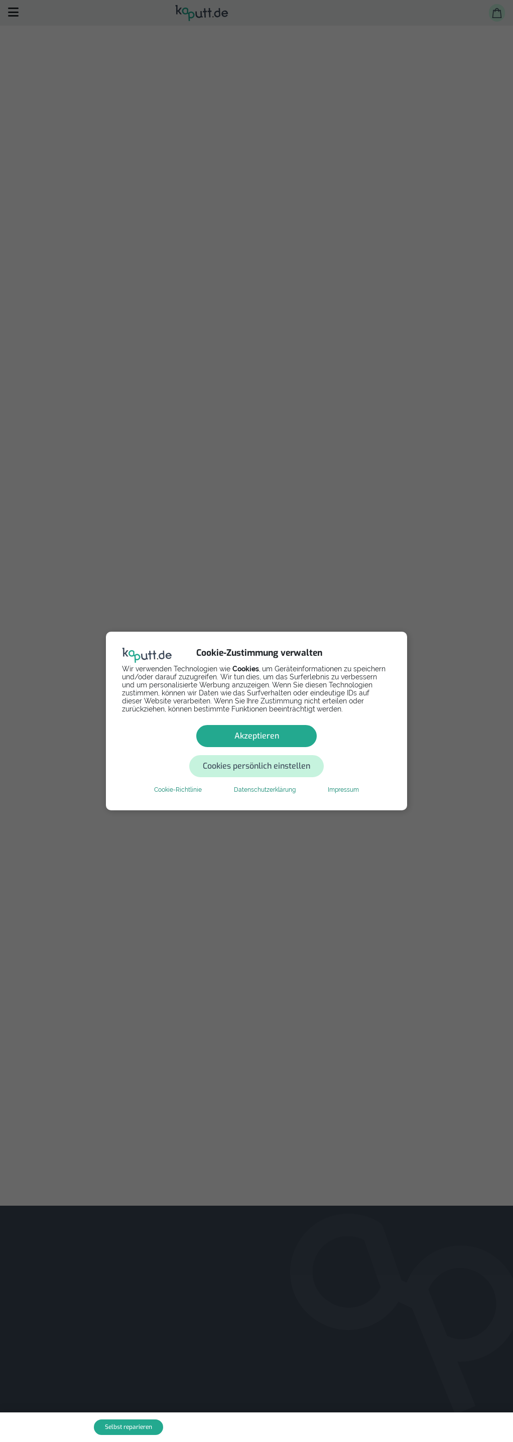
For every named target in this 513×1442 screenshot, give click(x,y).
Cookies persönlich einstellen (316, 751)
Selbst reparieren (128, 1427)
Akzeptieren (185, 751)
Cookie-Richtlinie (178, 774)
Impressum (343, 774)
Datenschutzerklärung (265, 774)
